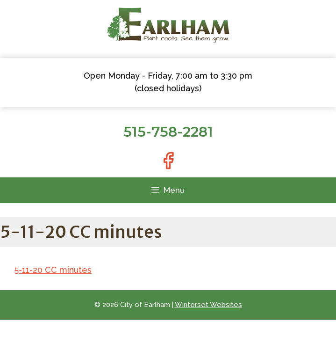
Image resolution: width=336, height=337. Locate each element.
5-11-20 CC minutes (53, 270)
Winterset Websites (208, 304)
